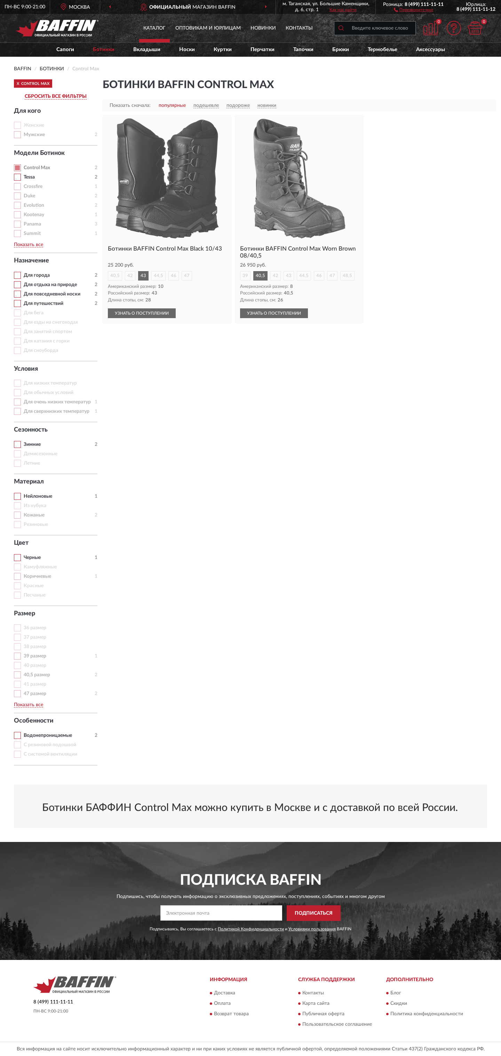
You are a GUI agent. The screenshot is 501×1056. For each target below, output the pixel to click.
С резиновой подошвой (50, 744)
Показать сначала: (130, 105)
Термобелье (382, 49)
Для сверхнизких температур (56, 411)
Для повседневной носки (52, 294)
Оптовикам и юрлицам (208, 28)
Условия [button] (26, 369)
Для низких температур (50, 383)
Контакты (299, 28)
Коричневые (37, 576)
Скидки (398, 1003)
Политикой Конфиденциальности (251, 929)
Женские (34, 125)
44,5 (158, 276)
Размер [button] (24, 613)
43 (143, 276)
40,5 (115, 276)
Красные (33, 585)
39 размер (35, 656)
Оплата (222, 1003)
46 (173, 276)
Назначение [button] (31, 261)
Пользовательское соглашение (337, 1024)
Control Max (37, 167)
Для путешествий (43, 303)
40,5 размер (37, 674)
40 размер (35, 665)
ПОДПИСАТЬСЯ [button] (314, 913)
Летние (32, 463)
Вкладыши (146, 49)
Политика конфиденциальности (426, 1014)
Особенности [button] (34, 721)
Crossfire (33, 186)
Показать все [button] (28, 244)
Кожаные (34, 515)
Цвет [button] (21, 543)
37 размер (35, 637)
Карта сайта (315, 1003)
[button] (413, 9)
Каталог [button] (154, 28)
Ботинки (103, 49)
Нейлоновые (38, 496)
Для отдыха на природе (50, 284)
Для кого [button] (27, 111)
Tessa (29, 177)
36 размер (35, 627)
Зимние (32, 444)
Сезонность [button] (31, 430)
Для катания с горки (47, 341)
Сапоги (65, 49)
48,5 (347, 276)
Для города (37, 275)
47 (187, 276)
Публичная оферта (323, 1014)
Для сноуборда (41, 350)
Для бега (33, 312)
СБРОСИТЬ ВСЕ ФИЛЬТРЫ (56, 96)
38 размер (35, 646)
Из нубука (35, 505)
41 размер (35, 684)
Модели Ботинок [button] (39, 153)
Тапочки (303, 49)
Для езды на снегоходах (51, 322)
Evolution (34, 205)
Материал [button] (29, 482)
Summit (32, 233)
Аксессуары (430, 49)
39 (245, 276)
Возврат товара (231, 1014)
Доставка (224, 993)
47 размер (35, 693)
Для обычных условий (48, 392)
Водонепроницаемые (48, 735)
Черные (32, 557)
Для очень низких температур (57, 402)
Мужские (34, 134)
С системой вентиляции (50, 754)
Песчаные (35, 595)
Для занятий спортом (48, 331)
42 (130, 276)
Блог (395, 993)
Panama (32, 224)
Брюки (340, 49)
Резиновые (36, 524)
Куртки (223, 49)
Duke (29, 196)
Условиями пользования (312, 929)
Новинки (263, 28)
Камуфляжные (40, 567)
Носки (187, 49)
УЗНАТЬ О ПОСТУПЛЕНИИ (142, 313)
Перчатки (262, 49)
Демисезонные (40, 453)
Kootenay (34, 214)
